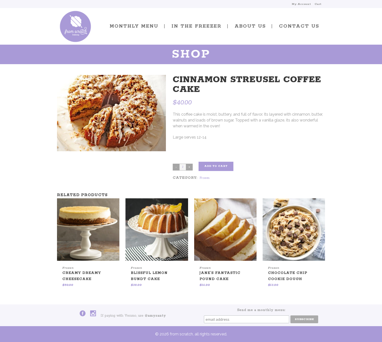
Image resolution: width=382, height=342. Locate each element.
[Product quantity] (183, 167)
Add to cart (216, 166)
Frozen (205, 178)
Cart (318, 4)
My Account (301, 4)
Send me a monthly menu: (261, 310)
